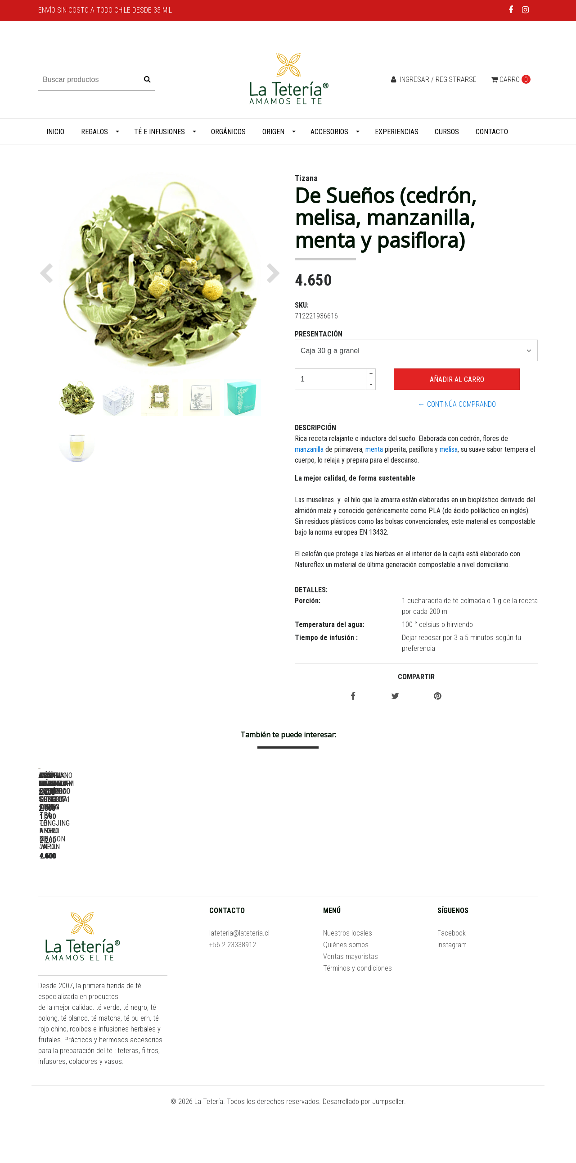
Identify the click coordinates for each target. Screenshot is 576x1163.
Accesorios (329, 131)
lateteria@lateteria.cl (239, 989)
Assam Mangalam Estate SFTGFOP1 (227, 894)
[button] (48, 273)
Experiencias (396, 131)
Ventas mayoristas (350, 1012)
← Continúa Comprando (457, 404)
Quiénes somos (346, 1000)
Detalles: (311, 590)
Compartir (416, 676)
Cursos (447, 131)
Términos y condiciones (357, 1024)
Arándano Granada (353, 894)
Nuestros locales (347, 989)
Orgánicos (228, 131)
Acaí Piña (101, 894)
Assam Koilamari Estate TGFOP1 (479, 894)
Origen (273, 131)
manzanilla (310, 449)
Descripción (315, 427)
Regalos (94, 131)
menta (374, 449)
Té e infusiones (159, 131)
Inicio (55, 131)
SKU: (302, 305)
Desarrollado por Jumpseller (363, 1157)
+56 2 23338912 (232, 1000)
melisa (449, 449)
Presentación (318, 334)
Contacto (492, 131)
